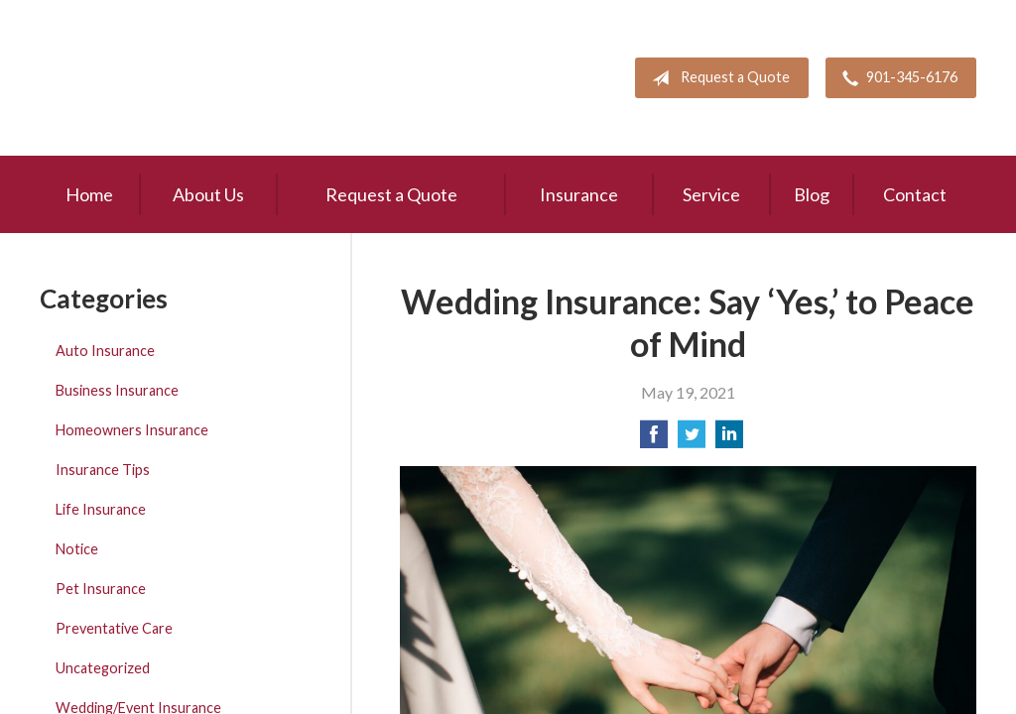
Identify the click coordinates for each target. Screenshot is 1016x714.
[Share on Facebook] (654, 439)
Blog (811, 194)
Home (89, 194)
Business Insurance (117, 390)
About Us (208, 194)
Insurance (579, 194)
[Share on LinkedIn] (729, 439)
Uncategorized (103, 667)
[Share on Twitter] (691, 439)
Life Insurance (101, 509)
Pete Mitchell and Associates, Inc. (156, 78)
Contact (915, 194)
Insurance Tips (103, 469)
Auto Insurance (105, 350)
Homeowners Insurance (132, 429)
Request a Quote (717, 78)
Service (711, 194)
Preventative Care (114, 628)
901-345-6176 (895, 78)
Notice (77, 548)
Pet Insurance (101, 588)
